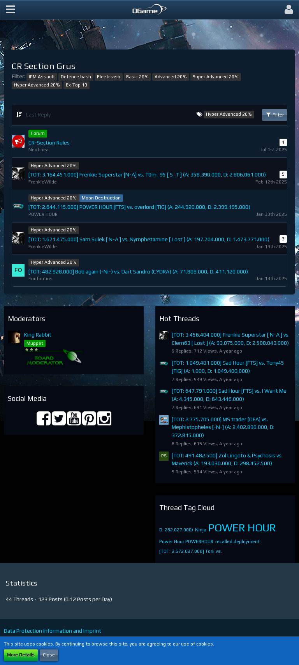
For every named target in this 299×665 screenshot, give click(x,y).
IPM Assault (42, 76)
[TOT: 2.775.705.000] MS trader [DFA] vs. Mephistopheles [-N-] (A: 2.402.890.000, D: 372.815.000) (223, 427)
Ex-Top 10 (76, 85)
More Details (21, 655)
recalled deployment (237, 541)
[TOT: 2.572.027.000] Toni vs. (190, 551)
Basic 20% (137, 76)
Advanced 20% (171, 76)
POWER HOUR (242, 527)
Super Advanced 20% (216, 76)
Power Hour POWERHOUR (186, 541)
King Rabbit (37, 335)
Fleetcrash (108, 76)
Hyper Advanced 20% (37, 85)
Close (49, 655)
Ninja (200, 530)
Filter (274, 114)
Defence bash (76, 76)
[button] (10, 10)
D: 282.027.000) (176, 530)
